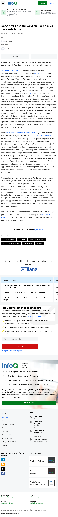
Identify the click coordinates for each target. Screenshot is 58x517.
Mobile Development (37, 239)
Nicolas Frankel (10, 49)
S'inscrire (5, 417)
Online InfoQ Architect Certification (37, 423)
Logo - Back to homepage (12, 3)
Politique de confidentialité (10, 513)
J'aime (17, 56)
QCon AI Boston (38, 416)
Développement (8, 239)
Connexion (6, 421)
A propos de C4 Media (9, 442)
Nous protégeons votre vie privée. (12, 351)
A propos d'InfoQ (7, 438)
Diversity (5, 445)
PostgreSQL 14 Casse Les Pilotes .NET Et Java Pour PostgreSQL (25, 293)
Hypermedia (38, 230)
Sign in (52, 3)
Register (42, 3)
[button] (20, 346)
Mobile (39, 243)
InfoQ (29, 93)
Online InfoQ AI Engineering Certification (38, 432)
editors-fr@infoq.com (7, 503)
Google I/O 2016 (41, 73)
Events (4, 428)
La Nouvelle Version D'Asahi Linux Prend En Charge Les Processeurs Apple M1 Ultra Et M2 (27, 286)
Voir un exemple (35, 316)
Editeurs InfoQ (6, 435)
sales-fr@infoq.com (36, 497)
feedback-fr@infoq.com (8, 497)
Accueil (4, 414)
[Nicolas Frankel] (3, 49)
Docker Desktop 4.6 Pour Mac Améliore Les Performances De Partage (24, 299)
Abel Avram (9, 41)
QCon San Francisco (40, 439)
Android (22, 239)
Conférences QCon (8, 424)
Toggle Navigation (3, 3)
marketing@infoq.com (37, 503)
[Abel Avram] (3, 41)
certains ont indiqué (45, 135)
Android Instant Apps (10, 70)
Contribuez (5, 431)
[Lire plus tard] (44, 56)
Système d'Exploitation (11, 243)
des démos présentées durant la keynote (21, 133)
